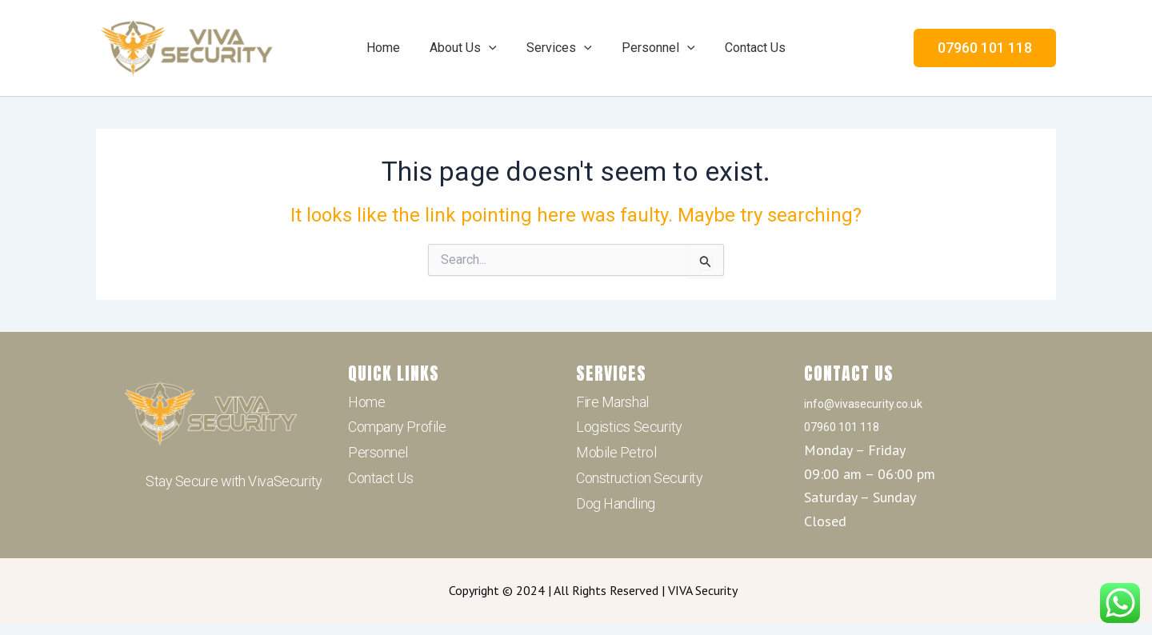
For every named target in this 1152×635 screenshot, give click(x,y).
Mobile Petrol (616, 452)
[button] (494, 48)
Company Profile (397, 426)
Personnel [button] (654, 48)
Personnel (378, 452)
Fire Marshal (612, 401)
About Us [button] (468, 48)
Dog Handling (615, 503)
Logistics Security (629, 426)
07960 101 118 (841, 427)
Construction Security (639, 477)
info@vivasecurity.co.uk (863, 403)
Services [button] (559, 48)
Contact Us (746, 47)
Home (392, 47)
